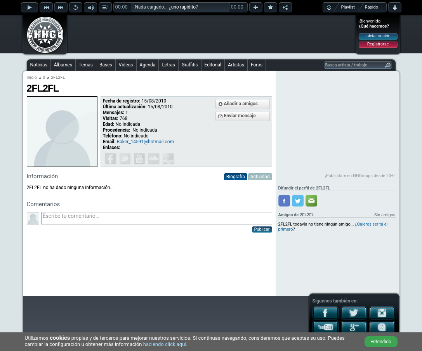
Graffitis (190, 65)
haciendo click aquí (164, 344)
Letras (168, 65)
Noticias (38, 65)
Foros (256, 65)
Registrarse (378, 44)
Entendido (380, 341)
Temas (86, 65)
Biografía (235, 176)
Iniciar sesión (378, 35)
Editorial (213, 65)
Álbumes (63, 65)
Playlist (348, 7)
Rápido (371, 7)
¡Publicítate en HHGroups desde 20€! (360, 175)
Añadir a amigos (241, 103)
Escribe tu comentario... (156, 218)
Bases (105, 65)
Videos (126, 65)
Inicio (32, 77)
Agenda (148, 65)
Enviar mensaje (240, 115)
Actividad (260, 176)
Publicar (262, 229)
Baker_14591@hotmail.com (145, 141)
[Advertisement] (211, 33)
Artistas (236, 65)
